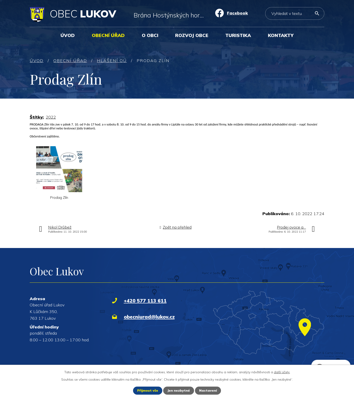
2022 (51, 117)
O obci (150, 35)
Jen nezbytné (178, 390)
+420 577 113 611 (145, 301)
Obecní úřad (108, 35)
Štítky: (37, 117)
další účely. (282, 372)
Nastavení (208, 390)
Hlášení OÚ (112, 60)
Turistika (238, 35)
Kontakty (280, 35)
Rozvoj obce (191, 35)
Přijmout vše (147, 390)
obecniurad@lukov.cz (149, 317)
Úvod (68, 35)
